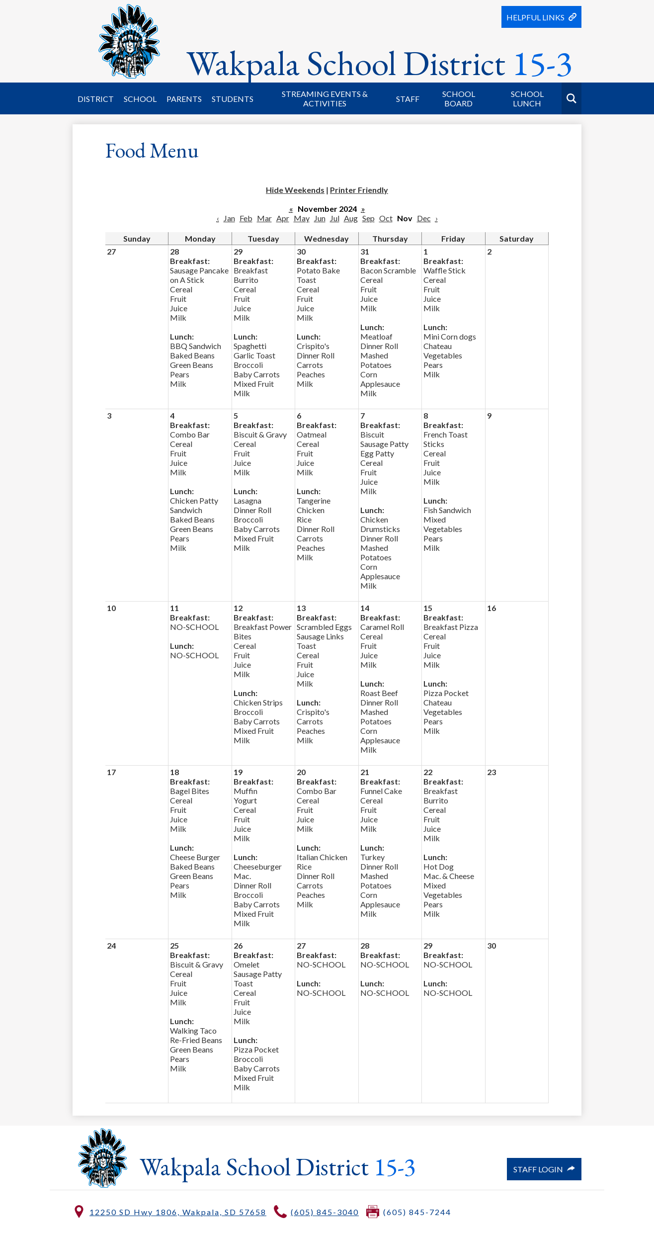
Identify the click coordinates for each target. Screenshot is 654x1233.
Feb (246, 218)
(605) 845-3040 (325, 1212)
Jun (320, 218)
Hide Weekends (295, 189)
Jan (229, 218)
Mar (264, 218)
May (302, 218)
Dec (424, 218)
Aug (351, 218)
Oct (386, 218)
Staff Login (544, 1169)
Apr (282, 218)
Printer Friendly (359, 189)
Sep (368, 218)
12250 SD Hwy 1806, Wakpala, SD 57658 (177, 1212)
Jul (334, 218)
